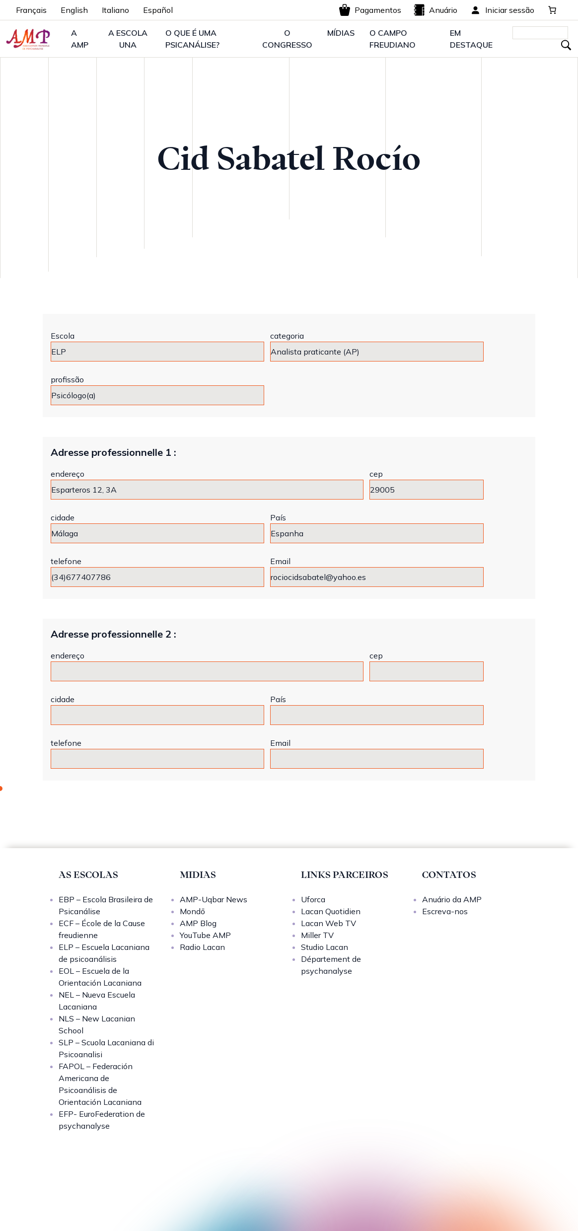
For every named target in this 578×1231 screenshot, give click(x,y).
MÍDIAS (341, 33)
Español (158, 10)
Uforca (313, 899)
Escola (62, 336)
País (278, 517)
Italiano (115, 10)
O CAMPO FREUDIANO (392, 39)
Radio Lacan (202, 947)
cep (376, 474)
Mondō (192, 911)
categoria (287, 336)
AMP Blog (198, 923)
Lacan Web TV (328, 923)
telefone (66, 561)
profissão (67, 379)
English (74, 10)
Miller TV (317, 935)
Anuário (435, 10)
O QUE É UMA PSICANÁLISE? (192, 39)
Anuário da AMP (452, 899)
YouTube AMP (205, 935)
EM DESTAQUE (471, 39)
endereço (67, 474)
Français (31, 10)
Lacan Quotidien (331, 911)
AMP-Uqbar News (213, 899)
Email (280, 561)
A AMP (79, 39)
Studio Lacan (324, 947)
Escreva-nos (445, 911)
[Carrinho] (552, 10)
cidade (62, 517)
